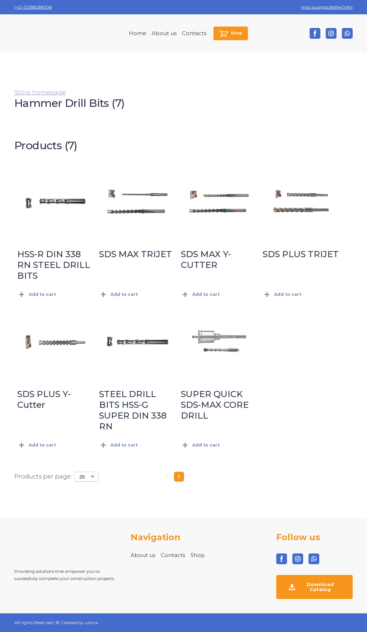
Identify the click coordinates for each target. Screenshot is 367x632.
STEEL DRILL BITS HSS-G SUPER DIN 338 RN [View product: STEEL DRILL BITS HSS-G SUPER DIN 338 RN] (132, 410)
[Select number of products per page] (87, 477)
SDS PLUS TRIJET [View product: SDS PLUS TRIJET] (301, 254)
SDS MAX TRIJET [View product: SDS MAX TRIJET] (135, 254)
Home (137, 33)
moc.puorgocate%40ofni (327, 7)
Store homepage (40, 92)
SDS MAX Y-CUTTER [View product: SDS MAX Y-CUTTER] (206, 259)
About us (164, 33)
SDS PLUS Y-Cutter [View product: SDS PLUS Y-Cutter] (44, 399)
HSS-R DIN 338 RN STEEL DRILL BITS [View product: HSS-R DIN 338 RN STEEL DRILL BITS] (53, 265)
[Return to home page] (43, 33)
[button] (230, 34)
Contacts (194, 33)
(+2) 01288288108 (33, 7)
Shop (197, 555)
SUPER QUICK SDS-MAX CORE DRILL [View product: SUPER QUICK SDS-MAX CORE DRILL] (215, 405)
